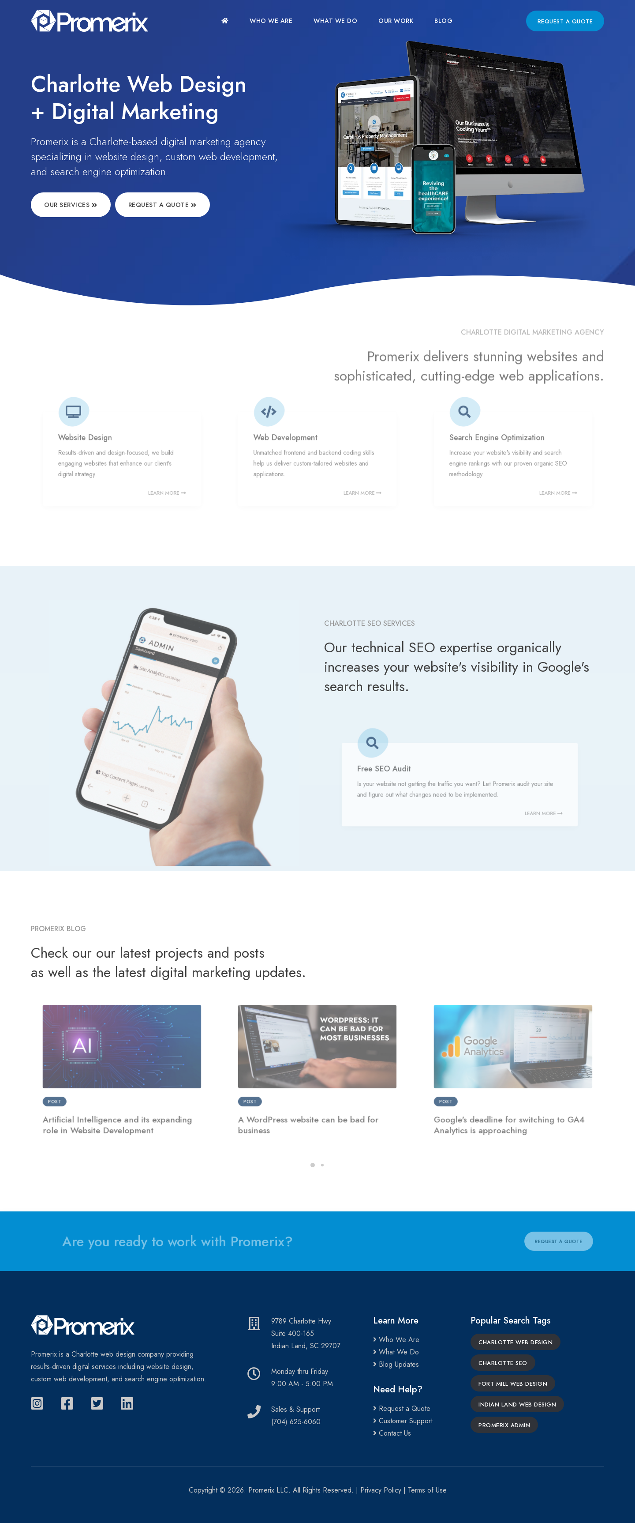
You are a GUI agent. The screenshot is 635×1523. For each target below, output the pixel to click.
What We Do (335, 20)
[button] (313, 1165)
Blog (443, 20)
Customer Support (403, 1421)
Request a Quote (565, 21)
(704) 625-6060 (296, 1422)
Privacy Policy (380, 1490)
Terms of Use (427, 1490)
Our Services (70, 204)
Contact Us (392, 1433)
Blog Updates (396, 1364)
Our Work (395, 20)
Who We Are (271, 20)
